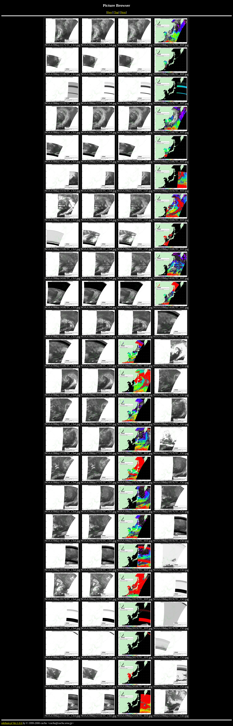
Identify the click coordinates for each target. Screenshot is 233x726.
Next (123, 12)
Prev (109, 12)
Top (116, 12)
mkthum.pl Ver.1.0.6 (12, 723)
